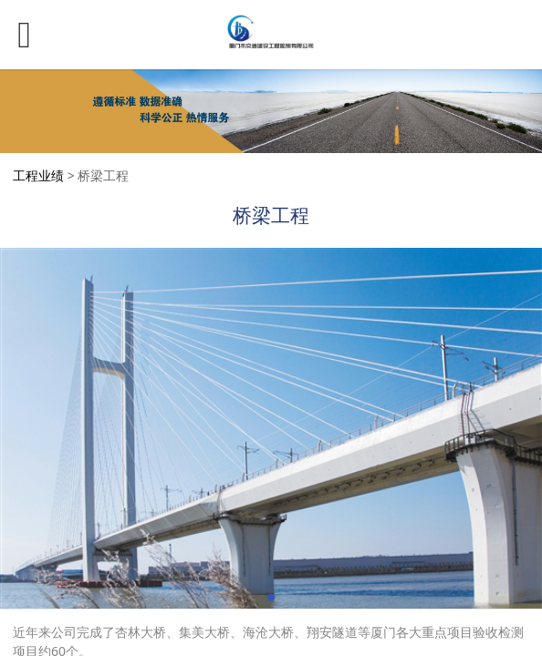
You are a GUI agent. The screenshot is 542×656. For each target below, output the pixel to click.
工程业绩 (38, 175)
